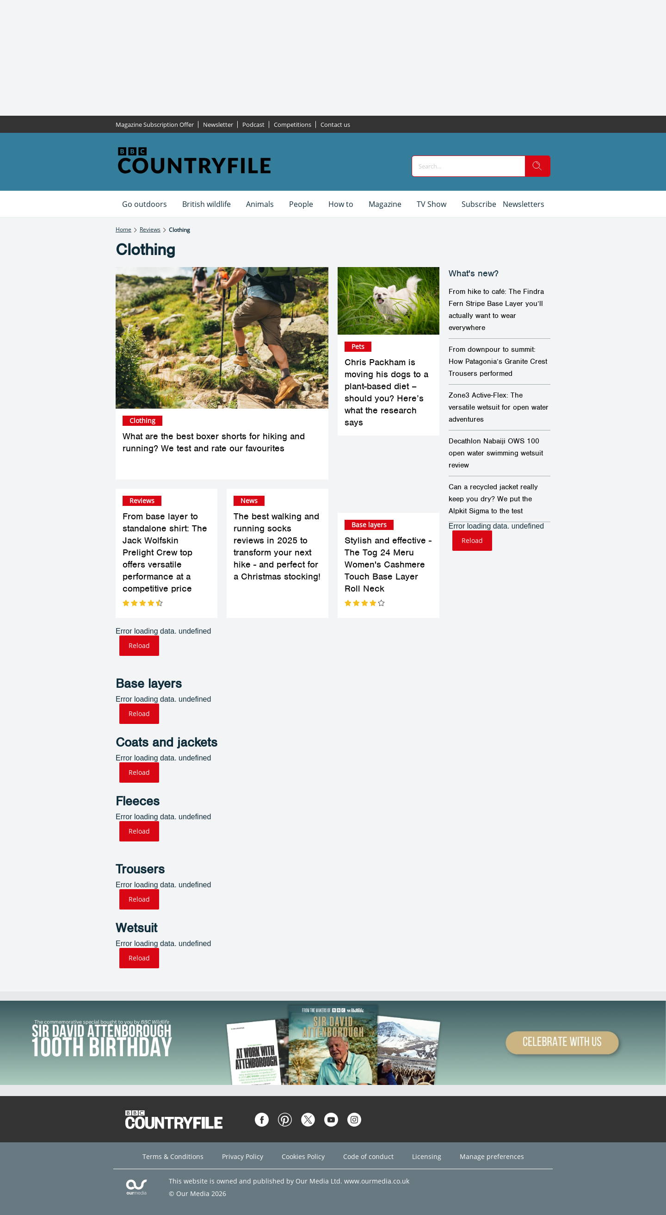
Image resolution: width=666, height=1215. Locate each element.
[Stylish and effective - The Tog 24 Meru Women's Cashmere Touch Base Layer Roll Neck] (388, 479)
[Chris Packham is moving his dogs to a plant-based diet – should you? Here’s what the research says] (388, 301)
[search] (537, 166)
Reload (139, 645)
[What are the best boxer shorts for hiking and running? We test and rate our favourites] (222, 338)
